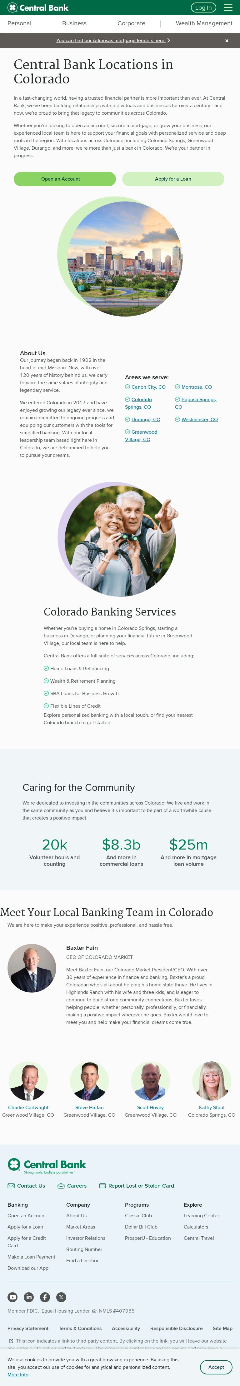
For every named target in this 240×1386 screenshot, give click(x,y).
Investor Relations (85, 1238)
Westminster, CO (200, 419)
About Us (76, 1215)
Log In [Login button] (203, 7)
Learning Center (201, 1215)
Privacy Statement (28, 1328)
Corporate (131, 23)
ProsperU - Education (148, 1238)
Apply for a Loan (173, 178)
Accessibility (126, 1328)
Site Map (222, 1328)
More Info (18, 1374)
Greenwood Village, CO (141, 435)
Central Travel (199, 1238)
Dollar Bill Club (141, 1226)
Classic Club (138, 1215)
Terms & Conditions (80, 1328)
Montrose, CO (197, 387)
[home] (95, 7)
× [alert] (227, 40)
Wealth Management (204, 23)
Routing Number (84, 1249)
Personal (20, 23)
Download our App (28, 1268)
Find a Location (83, 1260)
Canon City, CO (149, 387)
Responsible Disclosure (176, 1328)
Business (74, 23)
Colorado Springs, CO (138, 403)
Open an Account (60, 178)
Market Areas (80, 1226)
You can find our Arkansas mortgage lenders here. (111, 40)
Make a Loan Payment (31, 1256)
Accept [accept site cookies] (216, 1367)
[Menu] (228, 7)
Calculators (196, 1226)
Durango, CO (146, 419)
